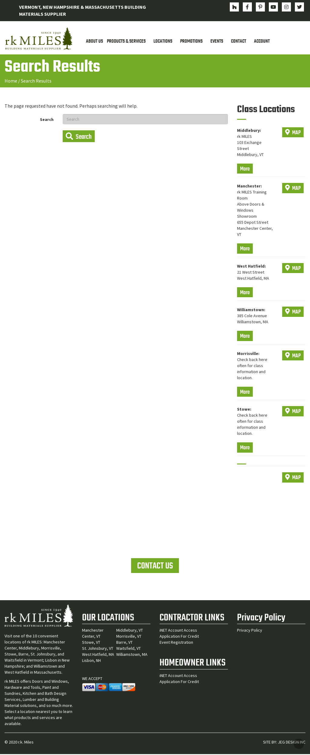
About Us (94, 41)
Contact (238, 41)
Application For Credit (179, 637)
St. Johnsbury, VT (97, 649)
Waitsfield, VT (128, 649)
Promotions (191, 41)
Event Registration (176, 643)
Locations (162, 41)
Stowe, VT (91, 643)
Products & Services (126, 41)
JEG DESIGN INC (291, 743)
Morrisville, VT (128, 637)
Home (11, 81)
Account (262, 41)
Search (47, 119)
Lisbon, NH (91, 661)
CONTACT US (155, 567)
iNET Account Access (178, 631)
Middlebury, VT (129, 631)
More (245, 169)
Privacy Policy (249, 631)
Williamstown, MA (131, 655)
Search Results (36, 81)
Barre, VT (124, 643)
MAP (293, 133)
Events (216, 41)
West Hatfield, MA (98, 655)
